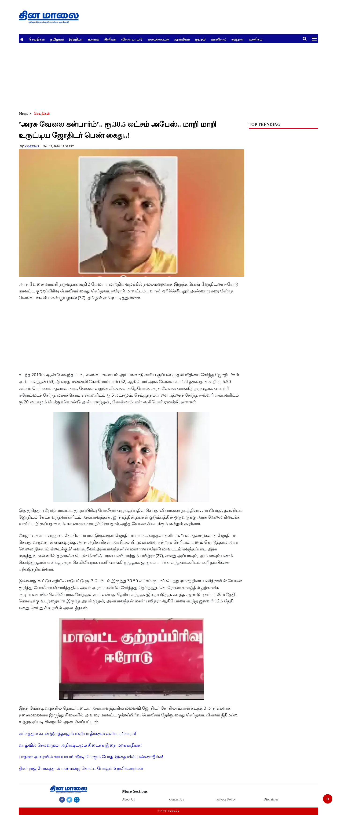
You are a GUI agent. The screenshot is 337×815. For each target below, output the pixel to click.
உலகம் (93, 39)
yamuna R (32, 146)
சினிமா (110, 39)
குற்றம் (200, 39)
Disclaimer (271, 799)
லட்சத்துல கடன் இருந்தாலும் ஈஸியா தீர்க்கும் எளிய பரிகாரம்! (77, 733)
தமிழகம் (57, 39)
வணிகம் (255, 39)
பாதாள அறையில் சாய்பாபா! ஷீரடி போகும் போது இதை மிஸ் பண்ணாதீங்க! (91, 756)
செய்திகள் (37, 39)
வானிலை (218, 39)
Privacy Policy (226, 799)
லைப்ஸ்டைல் (158, 39)
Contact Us (176, 799)
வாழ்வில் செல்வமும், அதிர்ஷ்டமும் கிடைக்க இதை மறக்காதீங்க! (80, 745)
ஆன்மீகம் (182, 39)
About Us (128, 799)
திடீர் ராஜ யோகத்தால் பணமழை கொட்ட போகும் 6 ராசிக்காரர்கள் (81, 768)
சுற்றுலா (237, 39)
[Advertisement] (159, 76)
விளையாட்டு (131, 39)
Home (23, 113)
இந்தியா (76, 39)
